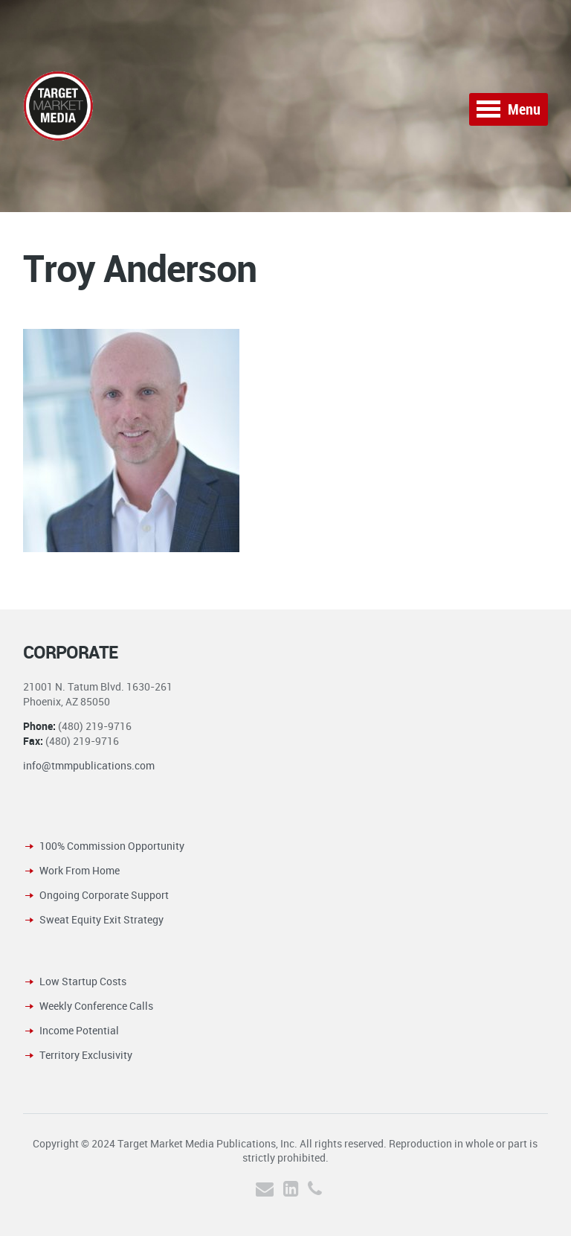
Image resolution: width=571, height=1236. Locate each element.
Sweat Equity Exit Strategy (101, 919)
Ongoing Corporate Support (104, 895)
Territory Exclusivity (85, 1055)
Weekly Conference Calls (96, 1006)
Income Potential (79, 1030)
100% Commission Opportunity (111, 846)
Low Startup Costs (82, 981)
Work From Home (79, 870)
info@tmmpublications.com (89, 765)
